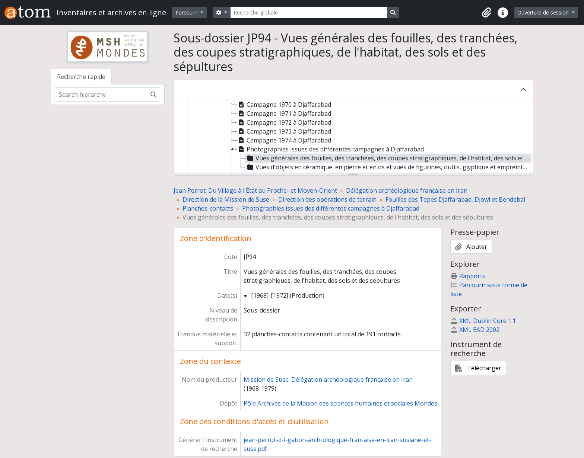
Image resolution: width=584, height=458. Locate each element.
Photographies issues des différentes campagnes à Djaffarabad (330, 208)
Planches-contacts (207, 208)
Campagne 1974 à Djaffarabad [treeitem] (284, 140)
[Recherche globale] (308, 12)
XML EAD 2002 (474, 330)
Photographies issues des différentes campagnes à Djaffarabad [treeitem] (330, 149)
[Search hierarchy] (100, 94)
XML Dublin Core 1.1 (483, 321)
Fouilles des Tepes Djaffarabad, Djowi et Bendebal (455, 199)
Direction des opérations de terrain (327, 199)
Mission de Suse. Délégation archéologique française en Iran (328, 379)
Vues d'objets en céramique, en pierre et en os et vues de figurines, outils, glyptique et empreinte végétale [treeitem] (388, 167)
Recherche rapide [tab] (81, 77)
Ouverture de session (543, 12)
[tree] (353, 136)
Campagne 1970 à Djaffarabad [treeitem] (284, 104)
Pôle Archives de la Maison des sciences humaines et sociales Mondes (340, 403)
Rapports (467, 276)
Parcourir (187, 12)
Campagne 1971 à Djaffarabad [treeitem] (284, 113)
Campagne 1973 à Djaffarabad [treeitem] (284, 131)
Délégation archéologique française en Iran (406, 190)
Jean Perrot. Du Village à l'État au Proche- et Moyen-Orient (255, 190)
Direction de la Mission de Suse (225, 199)
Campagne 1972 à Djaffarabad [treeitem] (284, 122)
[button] (486, 12)
